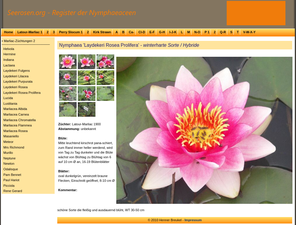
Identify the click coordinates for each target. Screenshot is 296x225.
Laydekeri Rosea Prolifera (22, 92)
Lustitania (10, 103)
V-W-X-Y (249, 32)
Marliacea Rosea (16, 131)
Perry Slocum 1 (71, 32)
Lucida (8, 98)
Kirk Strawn (102, 32)
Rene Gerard (13, 191)
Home (8, 32)
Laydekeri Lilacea (16, 76)
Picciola (9, 185)
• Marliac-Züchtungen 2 (18, 41)
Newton (9, 163)
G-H (162, 32)
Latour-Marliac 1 (29, 32)
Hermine (10, 54)
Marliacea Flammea (18, 125)
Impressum (193, 220)
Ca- (131, 32)
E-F (152, 32)
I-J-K (172, 32)
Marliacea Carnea (16, 114)
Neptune (10, 158)
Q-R (223, 32)
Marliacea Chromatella (20, 120)
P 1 (207, 32)
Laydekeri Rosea (16, 87)
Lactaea (9, 65)
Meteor (9, 142)
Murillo (8, 152)
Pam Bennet (12, 174)
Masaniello (11, 136)
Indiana (9, 59)
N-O (197, 32)
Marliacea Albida (15, 109)
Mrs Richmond (14, 147)
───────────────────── (26, 44)
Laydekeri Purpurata (18, 81)
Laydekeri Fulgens (17, 70)
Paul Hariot (11, 180)
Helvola (9, 49)
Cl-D (141, 32)
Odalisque (11, 169)
